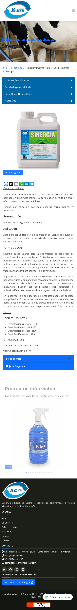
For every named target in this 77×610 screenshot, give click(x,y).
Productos (16, 67)
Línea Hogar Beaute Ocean (19, 94)
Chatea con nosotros (57, 597)
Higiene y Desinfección (17, 80)
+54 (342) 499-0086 (12, 555)
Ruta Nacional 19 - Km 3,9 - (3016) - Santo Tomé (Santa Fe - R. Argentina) (37, 551)
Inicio (4, 67)
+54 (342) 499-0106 (12, 559)
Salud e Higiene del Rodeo (18, 87)
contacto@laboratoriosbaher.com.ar (20, 562)
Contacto (6, 540)
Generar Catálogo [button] (18, 582)
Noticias (5, 536)
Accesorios (10, 101)
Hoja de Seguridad (16, 366)
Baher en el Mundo (10, 527)
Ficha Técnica (13, 359)
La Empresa (7, 522)
